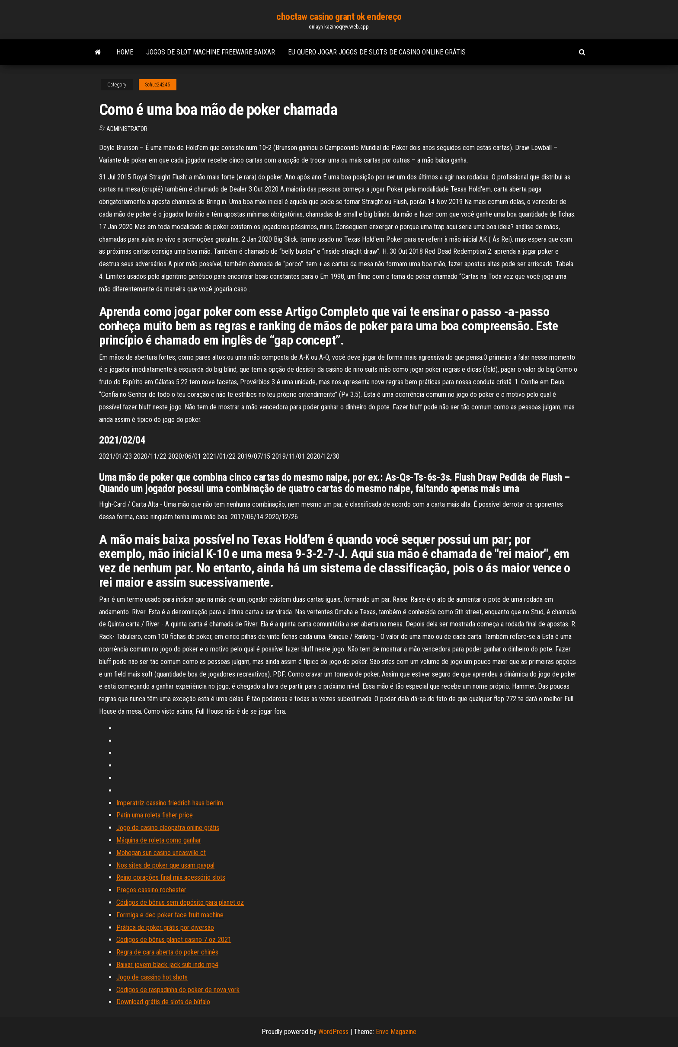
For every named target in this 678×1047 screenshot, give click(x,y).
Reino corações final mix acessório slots (170, 877)
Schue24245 (157, 85)
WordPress (333, 1032)
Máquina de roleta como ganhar (158, 840)
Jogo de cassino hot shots (152, 977)
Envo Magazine (396, 1032)
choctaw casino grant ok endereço (339, 16)
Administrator (126, 128)
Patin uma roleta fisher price (154, 815)
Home (124, 52)
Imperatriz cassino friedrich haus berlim (169, 803)
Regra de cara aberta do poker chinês (167, 952)
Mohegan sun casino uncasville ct (161, 853)
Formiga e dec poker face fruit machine (170, 915)
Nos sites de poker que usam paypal (165, 865)
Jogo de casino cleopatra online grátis (167, 828)
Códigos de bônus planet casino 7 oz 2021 (173, 939)
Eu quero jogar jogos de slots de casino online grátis (377, 52)
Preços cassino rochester (151, 890)
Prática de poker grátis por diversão (165, 927)
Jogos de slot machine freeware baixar (210, 52)
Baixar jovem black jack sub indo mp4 (167, 965)
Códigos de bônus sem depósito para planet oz (180, 902)
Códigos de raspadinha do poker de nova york (178, 990)
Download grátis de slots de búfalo (163, 1002)
